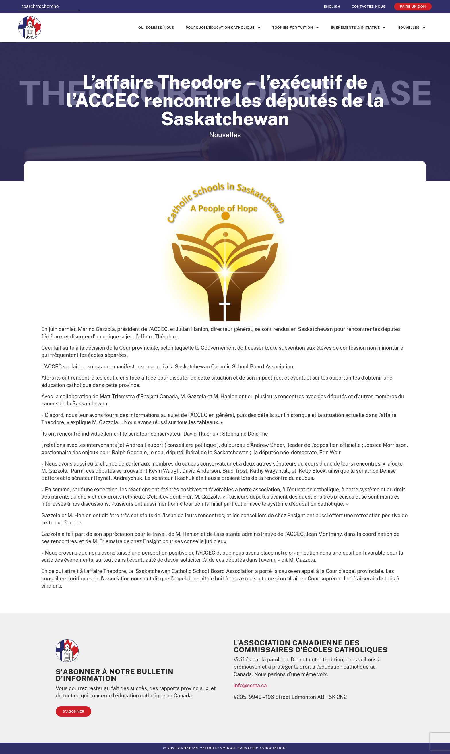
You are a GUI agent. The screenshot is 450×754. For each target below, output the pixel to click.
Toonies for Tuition (295, 27)
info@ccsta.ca (250, 685)
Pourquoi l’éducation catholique (223, 27)
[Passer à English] (332, 6)
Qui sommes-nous (156, 28)
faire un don (413, 7)
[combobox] (48, 6)
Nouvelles (411, 27)
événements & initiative (358, 27)
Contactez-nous (368, 7)
